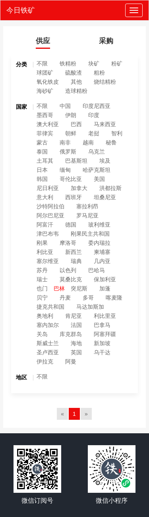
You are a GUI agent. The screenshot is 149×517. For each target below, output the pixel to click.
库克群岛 (71, 334)
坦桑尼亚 (105, 197)
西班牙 (73, 197)
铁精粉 (68, 63)
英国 (76, 352)
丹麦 (65, 297)
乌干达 (102, 352)
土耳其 (45, 161)
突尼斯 (79, 288)
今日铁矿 (20, 10)
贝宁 (42, 297)
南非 (65, 142)
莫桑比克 (71, 279)
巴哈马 (96, 270)
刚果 (42, 243)
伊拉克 (45, 361)
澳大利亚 (48, 124)
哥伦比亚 (71, 179)
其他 (76, 82)
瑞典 (76, 261)
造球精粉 (76, 91)
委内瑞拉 (99, 243)
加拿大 (79, 188)
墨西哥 (45, 115)
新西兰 (73, 252)
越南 (88, 142)
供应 (43, 41)
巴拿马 (102, 325)
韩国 (42, 179)
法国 (76, 325)
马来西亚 (105, 124)
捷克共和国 (50, 307)
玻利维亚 (99, 224)
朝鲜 (70, 133)
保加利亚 (105, 279)
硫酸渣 (73, 72)
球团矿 (45, 72)
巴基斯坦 (76, 161)
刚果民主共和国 (90, 234)
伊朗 (70, 115)
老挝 (93, 133)
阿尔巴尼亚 (50, 215)
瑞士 (42, 279)
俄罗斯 (68, 151)
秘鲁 (111, 142)
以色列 (68, 270)
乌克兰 (96, 151)
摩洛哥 (68, 243)
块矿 (93, 63)
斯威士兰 (48, 343)
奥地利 (45, 316)
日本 (42, 170)
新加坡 (102, 343)
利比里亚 (105, 316)
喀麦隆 (114, 297)
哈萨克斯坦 (96, 170)
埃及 (104, 161)
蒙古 (42, 142)
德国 (70, 224)
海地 (76, 343)
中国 (65, 106)
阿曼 (70, 361)
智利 (116, 133)
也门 (42, 288)
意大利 (45, 197)
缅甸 (65, 170)
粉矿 (116, 63)
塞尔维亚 (48, 261)
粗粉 (99, 72)
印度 (93, 115)
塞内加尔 (48, 325)
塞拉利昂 (87, 206)
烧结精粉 (105, 82)
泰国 (42, 151)
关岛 (42, 334)
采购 (106, 41)
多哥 (88, 297)
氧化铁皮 (48, 82)
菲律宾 (45, 133)
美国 (99, 179)
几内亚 (102, 261)
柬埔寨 (102, 252)
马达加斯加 (90, 307)
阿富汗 (45, 224)
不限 (42, 63)
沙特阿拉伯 (50, 206)
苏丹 (42, 270)
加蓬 (104, 288)
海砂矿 (45, 91)
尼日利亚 (48, 188)
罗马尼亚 (87, 215)
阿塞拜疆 (105, 334)
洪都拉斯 (110, 188)
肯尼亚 (73, 316)
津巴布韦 (48, 234)
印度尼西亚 (96, 106)
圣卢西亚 (48, 352)
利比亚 (45, 252)
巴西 (76, 124)
